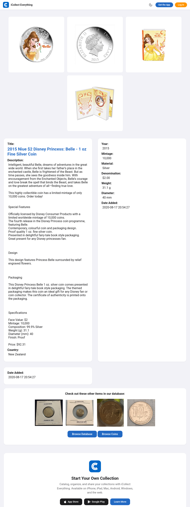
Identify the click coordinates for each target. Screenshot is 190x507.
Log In (181, 5)
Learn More (120, 501)
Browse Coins (110, 434)
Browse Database (82, 434)
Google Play (96, 501)
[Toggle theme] (151, 5)
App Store (71, 501)
